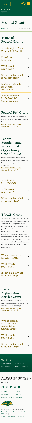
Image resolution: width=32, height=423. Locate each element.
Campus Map (5, 394)
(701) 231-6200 (19, 363)
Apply (5, 4)
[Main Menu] (29, 3)
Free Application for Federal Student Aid (11, 125)
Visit (14, 4)
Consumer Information (7, 397)
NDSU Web (4, 414)
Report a (21, 366)
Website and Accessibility (13, 416)
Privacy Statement (6, 412)
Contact (18, 391)
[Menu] (16, 13)
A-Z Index (4, 391)
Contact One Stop (6, 363)
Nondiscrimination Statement (21, 412)
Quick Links (19, 397)
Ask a (7, 366)
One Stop (6, 360)
